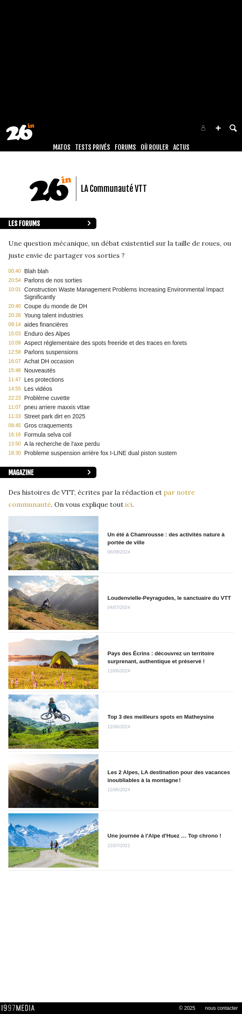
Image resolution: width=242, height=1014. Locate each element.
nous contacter (221, 1008)
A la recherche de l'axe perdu (62, 443)
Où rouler (155, 147)
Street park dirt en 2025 (54, 416)
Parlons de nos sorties (53, 280)
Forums (125, 147)
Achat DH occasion (49, 361)
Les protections (44, 379)
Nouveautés (39, 370)
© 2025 (187, 1008)
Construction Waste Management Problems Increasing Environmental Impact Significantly (124, 293)
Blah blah (36, 271)
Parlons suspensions (51, 352)
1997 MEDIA (20, 1008)
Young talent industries (53, 315)
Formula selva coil (47, 434)
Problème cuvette (47, 398)
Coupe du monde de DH (55, 306)
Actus (181, 147)
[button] (218, 128)
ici (128, 504)
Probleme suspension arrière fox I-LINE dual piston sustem (100, 453)
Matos (62, 147)
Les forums (24, 223)
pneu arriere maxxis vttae (57, 407)
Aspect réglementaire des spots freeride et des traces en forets (105, 343)
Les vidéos (38, 388)
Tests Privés (92, 147)
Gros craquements (48, 425)
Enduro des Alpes (47, 333)
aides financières (46, 324)
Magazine (21, 472)
